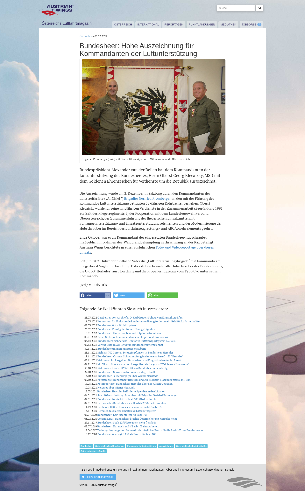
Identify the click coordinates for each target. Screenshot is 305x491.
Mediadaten (156, 469)
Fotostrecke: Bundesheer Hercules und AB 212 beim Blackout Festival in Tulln (143, 380)
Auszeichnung (166, 446)
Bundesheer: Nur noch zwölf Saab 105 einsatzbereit (128, 426)
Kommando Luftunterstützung (141, 446)
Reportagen (173, 24)
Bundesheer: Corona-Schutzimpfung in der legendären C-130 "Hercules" (140, 356)
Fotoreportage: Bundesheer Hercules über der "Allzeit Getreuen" (135, 383)
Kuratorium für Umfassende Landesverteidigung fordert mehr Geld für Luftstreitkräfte (148, 321)
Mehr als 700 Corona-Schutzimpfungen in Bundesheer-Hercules (135, 352)
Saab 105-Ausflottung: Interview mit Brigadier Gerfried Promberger (137, 395)
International (148, 24)
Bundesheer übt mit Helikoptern (116, 325)
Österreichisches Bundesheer (109, 446)
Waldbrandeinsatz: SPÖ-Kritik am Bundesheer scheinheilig (132, 368)
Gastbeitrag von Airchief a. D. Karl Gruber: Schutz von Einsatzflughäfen (139, 317)
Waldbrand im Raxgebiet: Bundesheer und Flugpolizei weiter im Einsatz (140, 360)
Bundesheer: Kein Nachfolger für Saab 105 (122, 415)
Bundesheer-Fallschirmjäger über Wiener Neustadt (127, 376)
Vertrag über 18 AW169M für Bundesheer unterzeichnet (130, 345)
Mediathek (228, 24)
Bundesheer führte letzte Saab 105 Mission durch (126, 399)
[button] (95, 295)
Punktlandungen (202, 24)
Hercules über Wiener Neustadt (116, 387)
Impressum (186, 469)
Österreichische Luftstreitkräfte (191, 446)
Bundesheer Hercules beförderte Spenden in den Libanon (131, 391)
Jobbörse (249, 24)
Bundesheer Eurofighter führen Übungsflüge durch (127, 329)
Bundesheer (86, 446)
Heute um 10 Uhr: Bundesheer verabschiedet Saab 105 (129, 407)
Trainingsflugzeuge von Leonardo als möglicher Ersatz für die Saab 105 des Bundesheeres (150, 430)
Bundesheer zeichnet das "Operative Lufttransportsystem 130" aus (136, 341)
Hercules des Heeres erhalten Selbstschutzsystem (126, 411)
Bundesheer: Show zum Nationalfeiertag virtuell (126, 372)
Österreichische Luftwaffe (93, 451)
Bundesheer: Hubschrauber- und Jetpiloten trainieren (129, 333)
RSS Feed (86, 469)
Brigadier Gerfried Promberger (147, 198)
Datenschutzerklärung (209, 469)
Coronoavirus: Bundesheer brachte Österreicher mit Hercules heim (137, 418)
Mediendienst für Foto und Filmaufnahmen (121, 469)
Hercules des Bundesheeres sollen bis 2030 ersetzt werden (131, 403)
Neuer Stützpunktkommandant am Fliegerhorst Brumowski (132, 337)
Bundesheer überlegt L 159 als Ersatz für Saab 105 (126, 434)
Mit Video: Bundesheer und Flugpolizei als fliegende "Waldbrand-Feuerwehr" (143, 364)
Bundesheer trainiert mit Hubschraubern (121, 348)
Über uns (171, 469)
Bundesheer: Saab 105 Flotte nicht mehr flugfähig (126, 422)
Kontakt (229, 469)
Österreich (123, 24)
